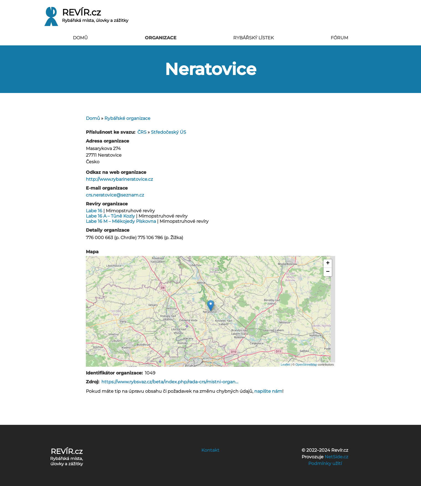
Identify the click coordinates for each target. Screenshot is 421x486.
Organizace (160, 37)
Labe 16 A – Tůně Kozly (110, 216)
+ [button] (328, 263)
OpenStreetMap (306, 364)
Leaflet (285, 364)
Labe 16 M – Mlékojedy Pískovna (121, 221)
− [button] (328, 272)
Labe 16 (94, 210)
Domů (80, 37)
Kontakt (210, 450)
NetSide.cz (336, 456)
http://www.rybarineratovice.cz (119, 179)
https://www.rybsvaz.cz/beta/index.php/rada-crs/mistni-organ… (169, 381)
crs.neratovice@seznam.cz (115, 195)
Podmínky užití (325, 463)
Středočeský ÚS (168, 132)
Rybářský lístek (253, 37)
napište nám (268, 391)
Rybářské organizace (127, 118)
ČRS (142, 132)
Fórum (339, 37)
